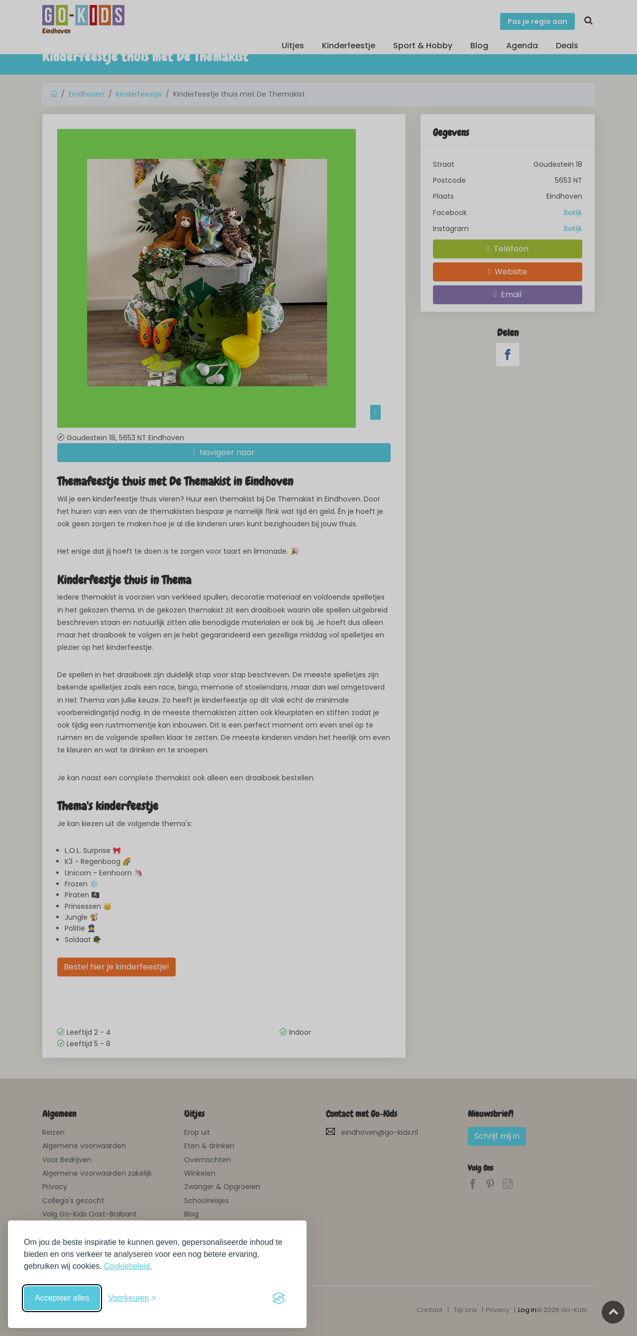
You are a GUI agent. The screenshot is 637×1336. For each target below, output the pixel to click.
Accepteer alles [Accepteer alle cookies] (62, 1298)
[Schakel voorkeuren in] (132, 1298)
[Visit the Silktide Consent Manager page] (279, 1298)
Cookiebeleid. (128, 1266)
